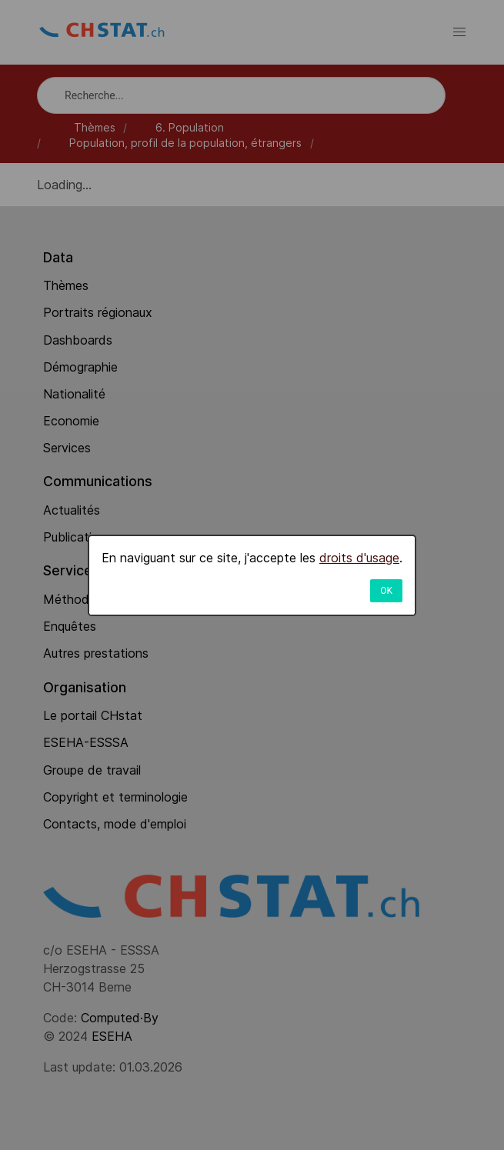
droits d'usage (359, 557)
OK (386, 590)
